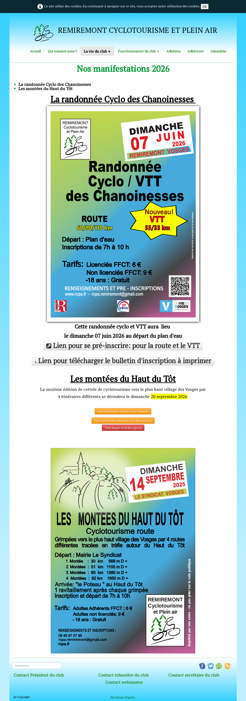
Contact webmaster (124, 682)
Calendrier (218, 51)
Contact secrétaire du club (193, 675)
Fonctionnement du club (138, 51)
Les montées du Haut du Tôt (46, 88)
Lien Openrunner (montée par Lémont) (123, 411)
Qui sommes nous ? (62, 51)
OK (204, 6)
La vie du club (97, 51)
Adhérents (195, 51)
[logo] (121, 31)
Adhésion (173, 51)
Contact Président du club (39, 675)
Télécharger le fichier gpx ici (123, 428)
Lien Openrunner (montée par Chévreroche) (123, 420)
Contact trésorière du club (123, 675)
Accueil (35, 51)
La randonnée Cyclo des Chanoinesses (55, 84)
